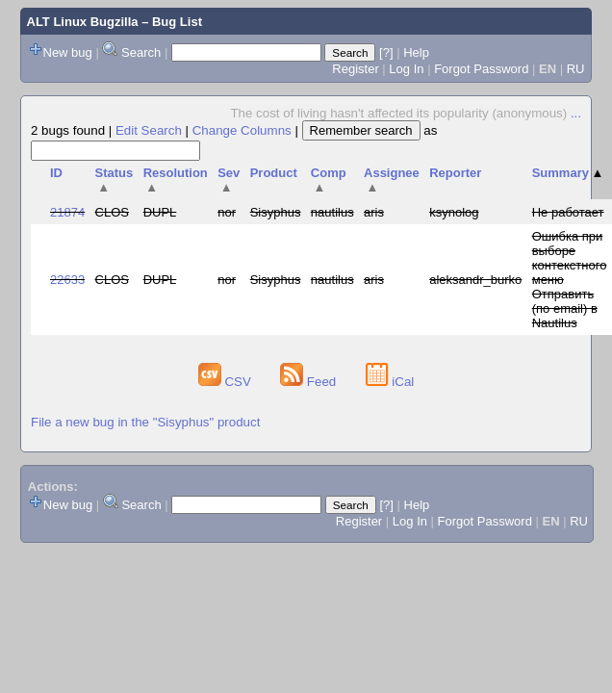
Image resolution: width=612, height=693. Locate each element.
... (576, 113)
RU (576, 69)
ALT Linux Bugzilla (83, 21)
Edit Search (148, 130)
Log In (406, 69)
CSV (226, 381)
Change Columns (242, 130)
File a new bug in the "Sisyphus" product (145, 422)
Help (416, 52)
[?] (386, 52)
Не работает (568, 212)
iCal (390, 381)
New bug (67, 52)
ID (56, 173)
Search (141, 52)
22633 (67, 279)
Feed (310, 381)
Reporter (455, 173)
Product (273, 173)
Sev (228, 180)
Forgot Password (481, 69)
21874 (67, 212)
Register (355, 69)
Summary (568, 173)
